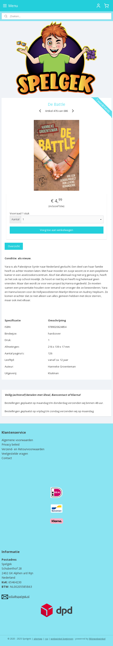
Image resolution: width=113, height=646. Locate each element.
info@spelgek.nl (19, 596)
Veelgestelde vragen (15, 453)
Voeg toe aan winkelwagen (56, 230)
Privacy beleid (10, 444)
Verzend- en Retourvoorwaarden (23, 449)
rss (46, 638)
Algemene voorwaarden (17, 440)
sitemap (38, 638)
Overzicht (14, 246)
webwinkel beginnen (62, 638)
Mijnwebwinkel (97, 638)
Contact (7, 458)
